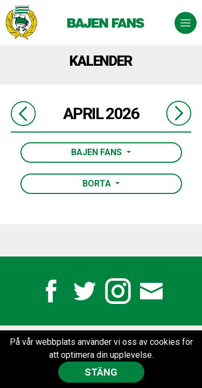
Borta (97, 183)
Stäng (101, 372)
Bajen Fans (97, 152)
